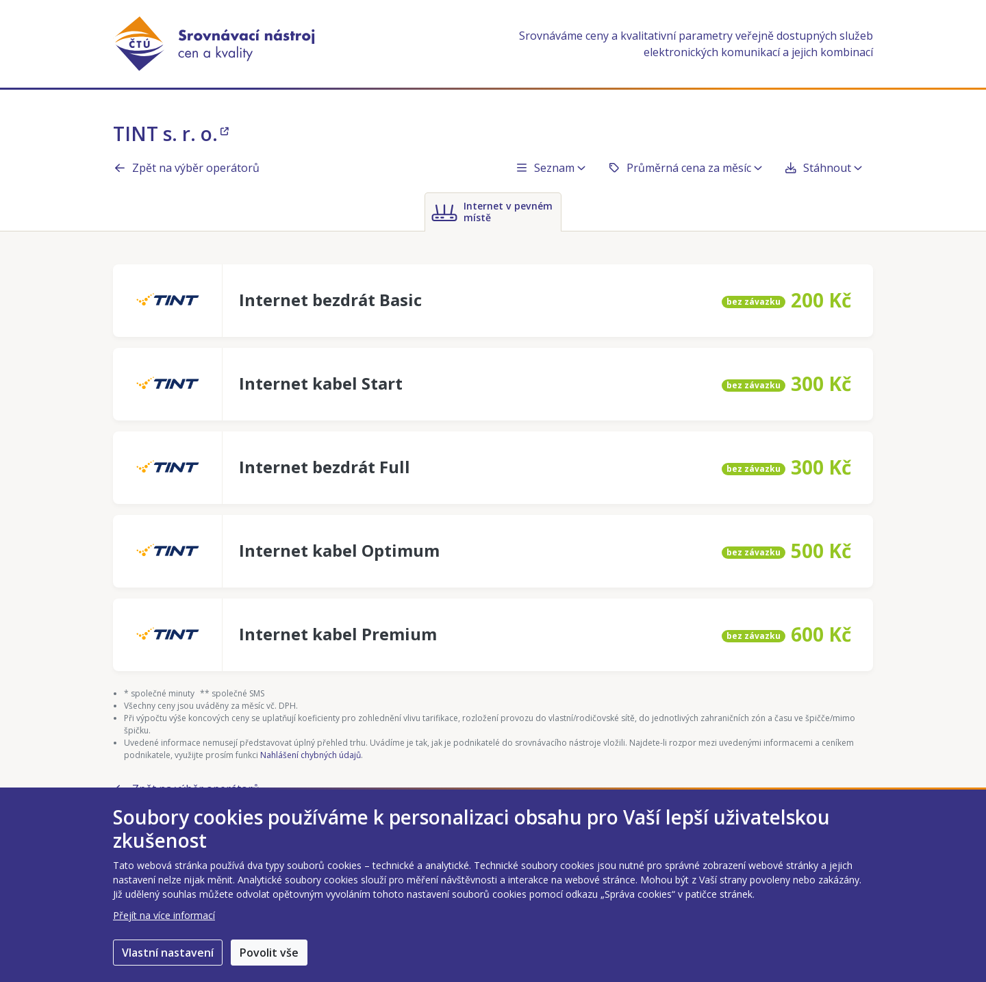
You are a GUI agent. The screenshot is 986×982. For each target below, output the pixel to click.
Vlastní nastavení (168, 952)
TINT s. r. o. (171, 134)
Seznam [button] (550, 167)
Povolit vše (269, 952)
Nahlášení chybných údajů (310, 755)
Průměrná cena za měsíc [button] (684, 167)
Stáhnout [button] (823, 167)
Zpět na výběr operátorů (186, 167)
